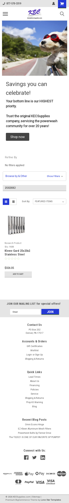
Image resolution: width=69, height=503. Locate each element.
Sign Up (39, 354)
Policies (35, 389)
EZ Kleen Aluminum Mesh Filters (34, 428)
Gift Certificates (35, 346)
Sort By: (26, 201)
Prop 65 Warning (34, 402)
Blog (34, 406)
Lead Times (34, 377)
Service (34, 394)
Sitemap (36, 497)
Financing (35, 385)
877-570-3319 (12, 3)
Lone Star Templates (51, 500)
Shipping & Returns (34, 359)
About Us (34, 381)
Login (29, 354)
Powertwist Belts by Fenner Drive (34, 433)
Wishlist (34, 350)
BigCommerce (22, 500)
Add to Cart (18, 274)
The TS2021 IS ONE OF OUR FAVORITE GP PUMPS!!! (34, 437)
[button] (17, 137)
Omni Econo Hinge (34, 424)
